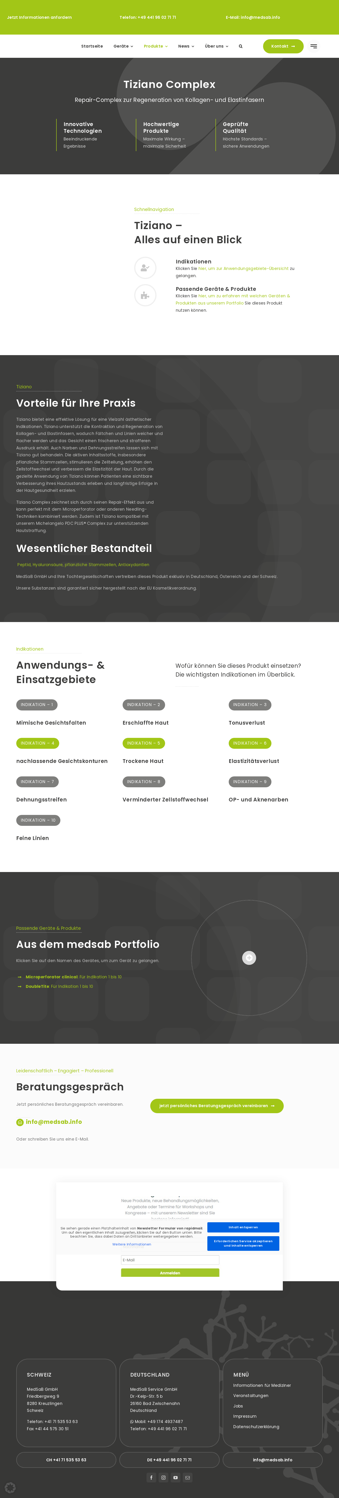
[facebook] (151, 1477)
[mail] (187, 1477)
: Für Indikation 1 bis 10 (74, 977)
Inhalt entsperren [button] (243, 1227)
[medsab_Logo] (42, 41)
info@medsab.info (260, 17)
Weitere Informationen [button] (131, 1244)
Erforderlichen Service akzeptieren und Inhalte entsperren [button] (243, 1243)
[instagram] (163, 1477)
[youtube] (175, 1477)
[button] (240, 46)
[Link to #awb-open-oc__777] (313, 46)
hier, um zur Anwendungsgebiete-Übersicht (244, 268)
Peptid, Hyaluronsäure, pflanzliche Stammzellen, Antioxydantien (82, 564)
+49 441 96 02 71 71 (157, 17)
